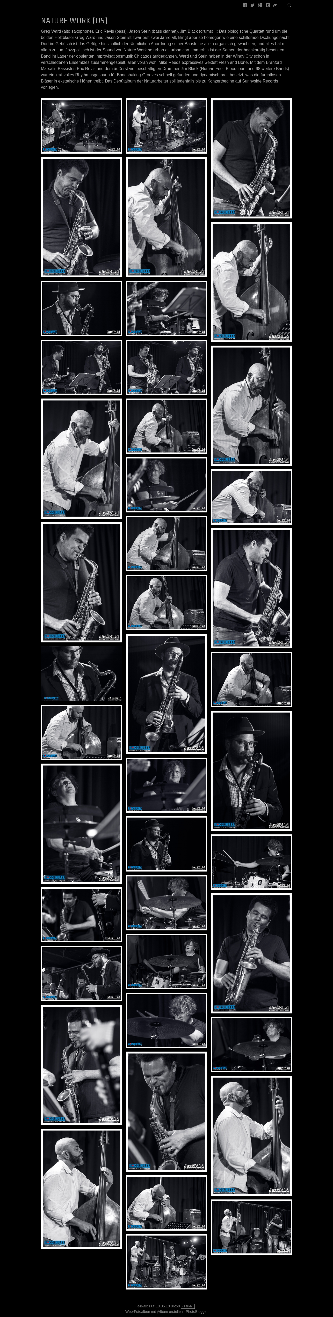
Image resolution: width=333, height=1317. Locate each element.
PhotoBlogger (197, 1311)
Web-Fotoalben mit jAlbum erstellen (154, 1311)
